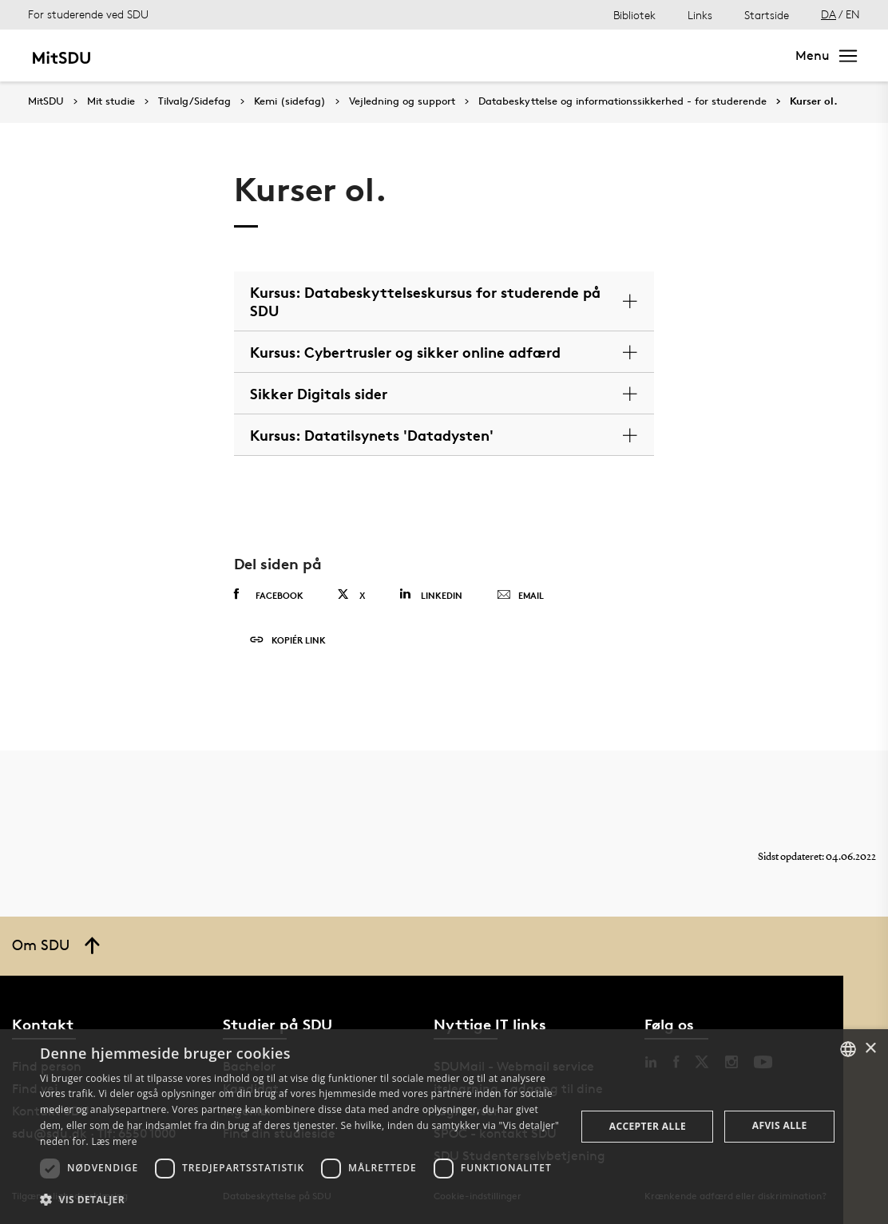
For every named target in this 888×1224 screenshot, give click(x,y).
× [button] (870, 1049)
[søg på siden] (642, 56)
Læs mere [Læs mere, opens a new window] (114, 1141)
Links (700, 15)
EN (853, 14)
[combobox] (848, 1049)
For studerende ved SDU (88, 14)
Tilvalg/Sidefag (194, 101)
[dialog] (444, 1126)
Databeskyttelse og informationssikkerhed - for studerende (622, 101)
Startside (766, 15)
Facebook (268, 594)
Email (520, 595)
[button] (300, 1200)
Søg (755, 55)
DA (828, 14)
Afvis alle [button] (779, 1125)
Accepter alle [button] (647, 1126)
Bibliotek (634, 15)
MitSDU (46, 101)
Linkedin (430, 594)
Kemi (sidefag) (290, 101)
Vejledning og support (402, 101)
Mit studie (164, 55)
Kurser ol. (814, 101)
